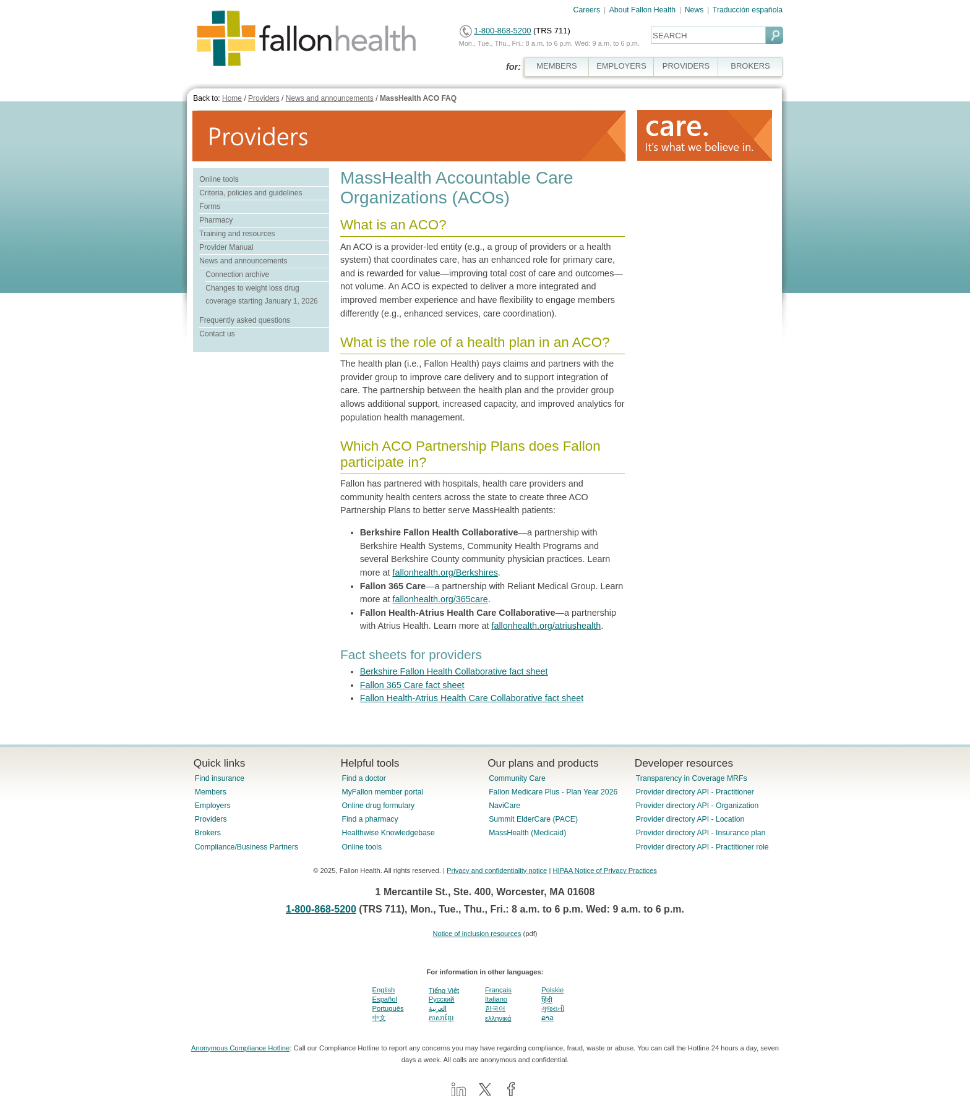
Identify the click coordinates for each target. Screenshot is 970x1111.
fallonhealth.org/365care (439, 599)
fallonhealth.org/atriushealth (546, 626)
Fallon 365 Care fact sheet (412, 685)
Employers (213, 805)
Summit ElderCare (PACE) (533, 819)
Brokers (208, 832)
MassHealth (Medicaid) (527, 832)
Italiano (496, 999)
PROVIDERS (686, 65)
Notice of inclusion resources (476, 933)
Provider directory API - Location (690, 819)
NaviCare (504, 805)
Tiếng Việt (444, 990)
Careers (587, 10)
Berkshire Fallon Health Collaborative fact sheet (454, 671)
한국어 (495, 1008)
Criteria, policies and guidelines (250, 193)
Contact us (216, 334)
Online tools (218, 179)
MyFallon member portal (382, 792)
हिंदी (546, 999)
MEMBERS (556, 65)
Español (384, 999)
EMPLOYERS (621, 65)
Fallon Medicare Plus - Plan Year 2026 (553, 792)
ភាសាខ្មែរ (441, 1017)
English (383, 990)
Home (232, 98)
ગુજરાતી (552, 1008)
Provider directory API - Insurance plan (700, 832)
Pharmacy (216, 220)
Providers (264, 98)
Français (498, 990)
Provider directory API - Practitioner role (702, 847)
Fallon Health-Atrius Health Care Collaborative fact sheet (472, 698)
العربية (438, 1008)
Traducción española (748, 10)
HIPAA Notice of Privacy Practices (604, 870)
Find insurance (219, 778)
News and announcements (330, 98)
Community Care (517, 778)
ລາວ (547, 1017)
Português (388, 1008)
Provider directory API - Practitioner (695, 792)
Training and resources (237, 233)
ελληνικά (498, 1018)
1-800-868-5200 (502, 30)
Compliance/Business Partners (246, 847)
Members (210, 792)
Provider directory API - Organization (697, 805)
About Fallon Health (642, 10)
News (694, 10)
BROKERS (750, 65)
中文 (379, 1017)
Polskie (552, 990)
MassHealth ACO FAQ (418, 98)
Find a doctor (363, 778)
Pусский (442, 999)
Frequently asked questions (244, 320)
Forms (209, 206)
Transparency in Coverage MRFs (691, 778)
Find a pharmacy (369, 819)
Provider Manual (226, 247)
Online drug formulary (377, 805)
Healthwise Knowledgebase (387, 832)
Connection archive (237, 274)
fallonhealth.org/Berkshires (444, 572)
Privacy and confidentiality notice (497, 870)
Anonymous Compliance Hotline (240, 1048)
